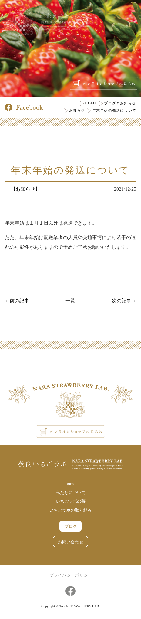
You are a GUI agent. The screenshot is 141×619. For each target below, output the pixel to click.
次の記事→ (124, 300)
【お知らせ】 (25, 189)
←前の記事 (17, 300)
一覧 (70, 300)
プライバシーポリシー (70, 575)
